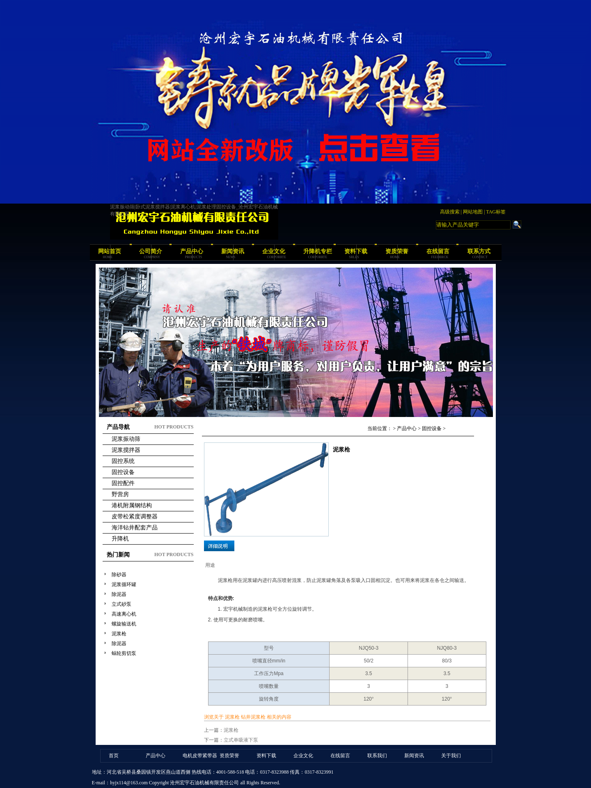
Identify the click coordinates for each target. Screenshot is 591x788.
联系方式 (478, 251)
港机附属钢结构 (132, 505)
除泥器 (119, 594)
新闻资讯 (232, 251)
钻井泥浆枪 (253, 717)
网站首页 (109, 251)
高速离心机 (124, 614)
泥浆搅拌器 (126, 450)
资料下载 (355, 251)
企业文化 (273, 251)
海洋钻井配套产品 (135, 528)
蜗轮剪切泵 (124, 653)
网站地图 (473, 212)
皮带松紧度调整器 (135, 516)
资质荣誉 (396, 251)
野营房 (120, 494)
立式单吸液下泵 (241, 740)
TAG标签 (496, 212)
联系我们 (377, 755)
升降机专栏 (317, 251)
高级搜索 (450, 212)
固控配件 (123, 483)
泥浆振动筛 (126, 439)
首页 (114, 755)
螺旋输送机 (124, 624)
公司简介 (150, 251)
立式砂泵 (121, 604)
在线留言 (437, 251)
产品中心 (191, 251)
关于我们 (451, 755)
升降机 (120, 539)
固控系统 (123, 461)
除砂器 (119, 574)
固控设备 (123, 472)
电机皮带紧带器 (200, 755)
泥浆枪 (119, 634)
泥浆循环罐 (124, 584)
